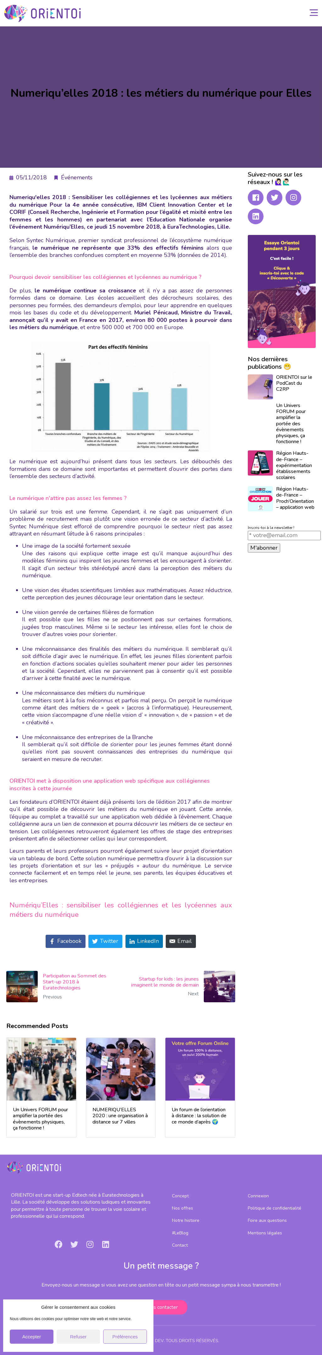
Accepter (31, 1336)
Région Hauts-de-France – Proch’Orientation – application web (295, 498)
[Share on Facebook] (66, 941)
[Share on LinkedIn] (144, 941)
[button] (161, 1307)
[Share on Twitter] (105, 941)
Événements (76, 177)
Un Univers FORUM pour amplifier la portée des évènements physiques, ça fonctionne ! (291, 423)
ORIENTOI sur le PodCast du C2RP (294, 383)
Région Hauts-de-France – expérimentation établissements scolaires (294, 465)
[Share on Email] (181, 941)
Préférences (125, 1336)
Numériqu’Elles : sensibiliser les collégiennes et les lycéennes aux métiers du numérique (120, 909)
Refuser (78, 1336)
